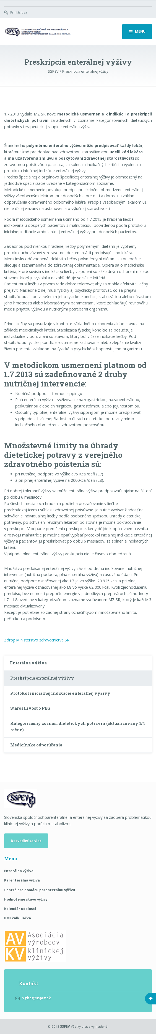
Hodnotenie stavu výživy (26, 899)
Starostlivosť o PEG (30, 708)
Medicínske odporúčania (36, 745)
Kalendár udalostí (20, 908)
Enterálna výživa (28, 662)
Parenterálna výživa (22, 880)
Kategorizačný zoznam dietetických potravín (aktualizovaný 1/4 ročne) (77, 726)
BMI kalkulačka (17, 918)
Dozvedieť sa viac (26, 840)
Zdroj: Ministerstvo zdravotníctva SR (36, 640)
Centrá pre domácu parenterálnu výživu (39, 890)
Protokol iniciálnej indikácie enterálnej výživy (60, 693)
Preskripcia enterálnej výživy (42, 678)
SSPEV (65, 1026)
